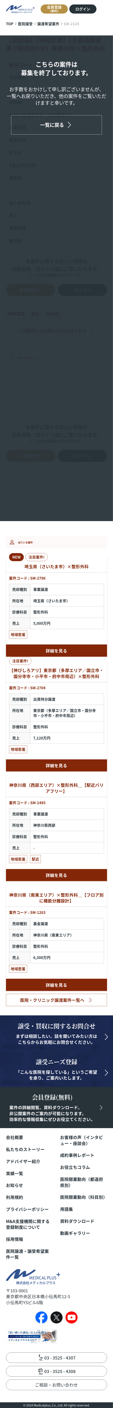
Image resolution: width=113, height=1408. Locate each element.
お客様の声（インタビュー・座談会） (81, 1140)
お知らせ (14, 1185)
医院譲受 (25, 23)
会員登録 (54, 8)
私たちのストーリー (25, 1149)
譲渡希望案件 (48, 23)
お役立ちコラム (75, 1167)
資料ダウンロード (77, 1221)
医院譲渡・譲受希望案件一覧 (27, 1254)
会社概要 (14, 1137)
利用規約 (14, 1197)
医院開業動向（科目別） (83, 1197)
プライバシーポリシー (27, 1209)
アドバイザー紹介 (23, 1161)
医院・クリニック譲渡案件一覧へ (52, 1000)
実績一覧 (14, 1173)
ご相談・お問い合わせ (56, 1385)
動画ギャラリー (75, 1233)
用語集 (66, 1209)
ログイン (82, 9)
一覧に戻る (52, 124)
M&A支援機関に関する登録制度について (28, 1224)
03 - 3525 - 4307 (60, 1358)
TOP (9, 23)
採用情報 (14, 1239)
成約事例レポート (77, 1155)
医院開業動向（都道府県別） (81, 1182)
